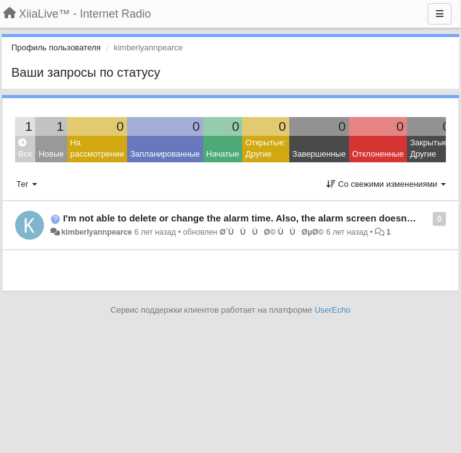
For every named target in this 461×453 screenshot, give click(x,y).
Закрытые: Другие (430, 148)
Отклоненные (378, 154)
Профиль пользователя (56, 47)
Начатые (223, 154)
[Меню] (440, 14)
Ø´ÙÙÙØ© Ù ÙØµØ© (271, 232)
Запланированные (165, 154)
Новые (51, 154)
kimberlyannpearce (96, 232)
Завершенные (319, 154)
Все (25, 148)
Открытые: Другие (265, 148)
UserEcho (332, 310)
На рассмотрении (97, 148)
